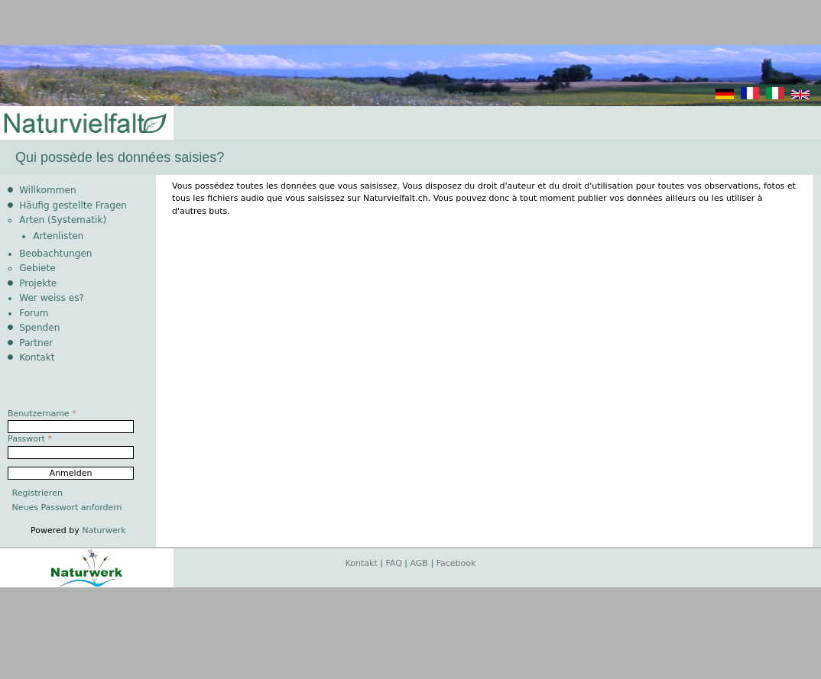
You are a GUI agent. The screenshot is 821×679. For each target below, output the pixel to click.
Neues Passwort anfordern (67, 507)
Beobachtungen (55, 253)
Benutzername (42, 414)
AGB (419, 563)
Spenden (39, 327)
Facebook (456, 563)
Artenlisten (58, 236)
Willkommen (47, 190)
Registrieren (37, 493)
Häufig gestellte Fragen (73, 205)
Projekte (38, 283)
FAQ (394, 563)
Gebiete (37, 268)
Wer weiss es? (51, 298)
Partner (36, 343)
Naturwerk (103, 530)
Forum (33, 313)
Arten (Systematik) (62, 220)
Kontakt (36, 357)
